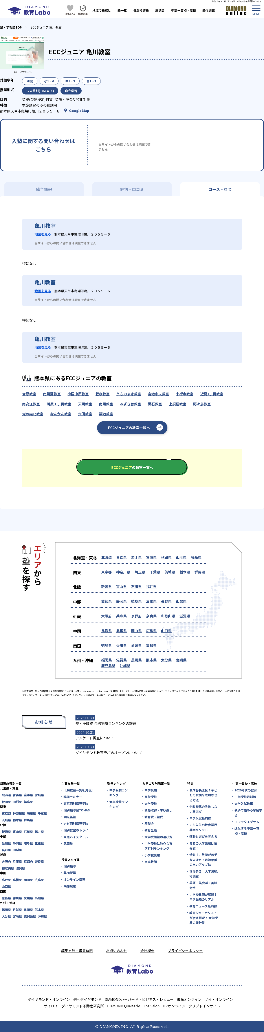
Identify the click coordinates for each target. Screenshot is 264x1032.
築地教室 (106, 413)
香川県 (121, 645)
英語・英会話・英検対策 (203, 885)
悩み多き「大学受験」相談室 (204, 873)
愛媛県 (136, 645)
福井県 (151, 586)
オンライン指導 (74, 879)
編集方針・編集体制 (77, 950)
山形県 (181, 557)
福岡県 (106, 659)
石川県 (136, 586)
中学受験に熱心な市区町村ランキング (158, 846)
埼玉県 (140, 572)
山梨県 (181, 601)
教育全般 (151, 830)
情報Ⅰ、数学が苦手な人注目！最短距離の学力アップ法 (203, 859)
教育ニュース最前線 (203, 906)
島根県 (121, 630)
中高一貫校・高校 (183, 10)
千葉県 (155, 572)
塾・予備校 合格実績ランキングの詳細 (105, 723)
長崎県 (136, 659)
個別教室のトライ (76, 830)
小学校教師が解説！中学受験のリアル (203, 896)
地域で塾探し (101, 10)
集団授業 (70, 873)
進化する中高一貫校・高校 (247, 830)
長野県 (166, 601)
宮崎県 (181, 659)
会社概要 (147, 950)
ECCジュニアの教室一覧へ (129, 427)
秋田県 (166, 557)
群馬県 (199, 572)
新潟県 (106, 586)
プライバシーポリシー (185, 950)
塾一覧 (122, 10)
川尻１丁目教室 (59, 403)
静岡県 (121, 601)
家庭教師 (151, 862)
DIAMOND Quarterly (123, 1005)
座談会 (160, 10)
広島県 (151, 630)
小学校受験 (152, 855)
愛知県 (106, 601)
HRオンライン (174, 1005)
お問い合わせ (116, 950)
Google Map (79, 110)
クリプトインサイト (204, 1005)
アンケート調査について (94, 737)
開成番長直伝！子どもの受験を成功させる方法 (203, 795)
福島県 (196, 557)
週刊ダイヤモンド (87, 999)
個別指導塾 (141, 10)
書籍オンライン (189, 999)
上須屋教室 (177, 403)
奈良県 (151, 615)
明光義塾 (70, 817)
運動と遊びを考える (203, 836)
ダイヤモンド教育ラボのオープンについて (108, 752)
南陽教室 (106, 403)
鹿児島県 (108, 665)
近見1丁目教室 (211, 393)
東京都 (106, 572)
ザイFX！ (51, 1005)
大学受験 (151, 803)
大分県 (166, 659)
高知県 (151, 645)
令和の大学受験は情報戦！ (203, 845)
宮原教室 (29, 393)
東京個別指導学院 (76, 803)
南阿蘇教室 (52, 393)
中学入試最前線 (200, 818)
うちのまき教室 (128, 393)
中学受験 (151, 790)
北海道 (106, 557)
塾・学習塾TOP (11, 27)
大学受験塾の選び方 (158, 837)
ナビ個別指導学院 (76, 823)
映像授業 (70, 886)
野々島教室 (202, 403)
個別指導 (70, 866)
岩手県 (136, 557)
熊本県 (151, 659)
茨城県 (170, 572)
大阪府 (106, 615)
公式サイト (26, 72)
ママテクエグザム (247, 822)
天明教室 (85, 403)
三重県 (151, 601)
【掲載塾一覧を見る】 (79, 790)
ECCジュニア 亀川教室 (46, 27)
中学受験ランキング (118, 792)
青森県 (121, 557)
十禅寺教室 (184, 393)
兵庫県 (121, 615)
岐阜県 (136, 601)
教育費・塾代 (154, 817)
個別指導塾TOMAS (77, 810)
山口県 (166, 630)
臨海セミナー (73, 796)
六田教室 (85, 413)
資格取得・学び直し (158, 810)
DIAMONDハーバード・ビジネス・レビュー (139, 999)
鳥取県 (106, 630)
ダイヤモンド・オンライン (49, 999)
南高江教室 (31, 403)
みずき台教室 (130, 403)
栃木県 (185, 572)
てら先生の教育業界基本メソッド (203, 827)
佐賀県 (121, 659)
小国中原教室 (78, 393)
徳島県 (106, 645)
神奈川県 (123, 572)
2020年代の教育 (246, 790)
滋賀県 (185, 615)
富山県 (121, 586)
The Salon (151, 1005)
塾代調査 (208, 10)
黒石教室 (155, 403)
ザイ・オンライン (219, 999)
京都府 (136, 615)
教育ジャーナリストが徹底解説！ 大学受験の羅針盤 (203, 917)
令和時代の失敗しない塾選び (203, 809)
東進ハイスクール (76, 837)
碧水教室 (102, 393)
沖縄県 (125, 665)
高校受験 (151, 796)
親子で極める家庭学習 (248, 812)
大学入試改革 (244, 803)
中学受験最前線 (245, 796)
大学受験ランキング (118, 804)
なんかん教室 (60, 413)
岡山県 (136, 630)
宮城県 (151, 557)
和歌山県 (168, 615)
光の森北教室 (32, 413)
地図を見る (43, 234)
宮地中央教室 (158, 393)
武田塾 (68, 843)
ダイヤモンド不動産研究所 (83, 1005)
